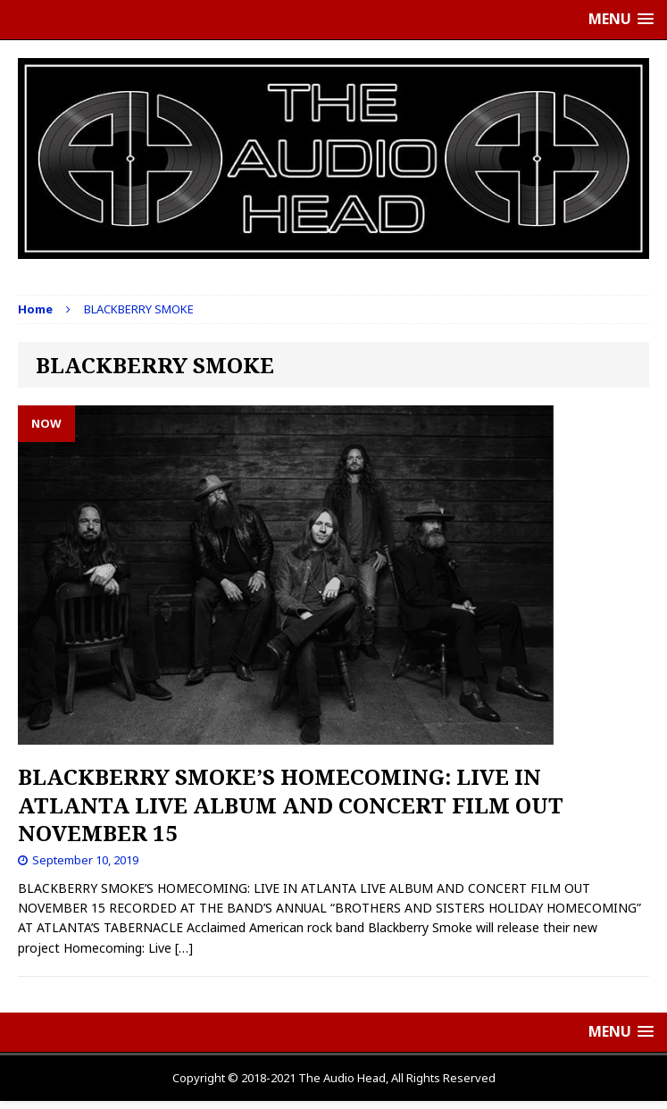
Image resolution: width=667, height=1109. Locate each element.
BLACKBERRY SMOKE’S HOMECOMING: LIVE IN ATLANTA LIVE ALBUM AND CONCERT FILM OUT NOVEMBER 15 (290, 804)
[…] (184, 947)
